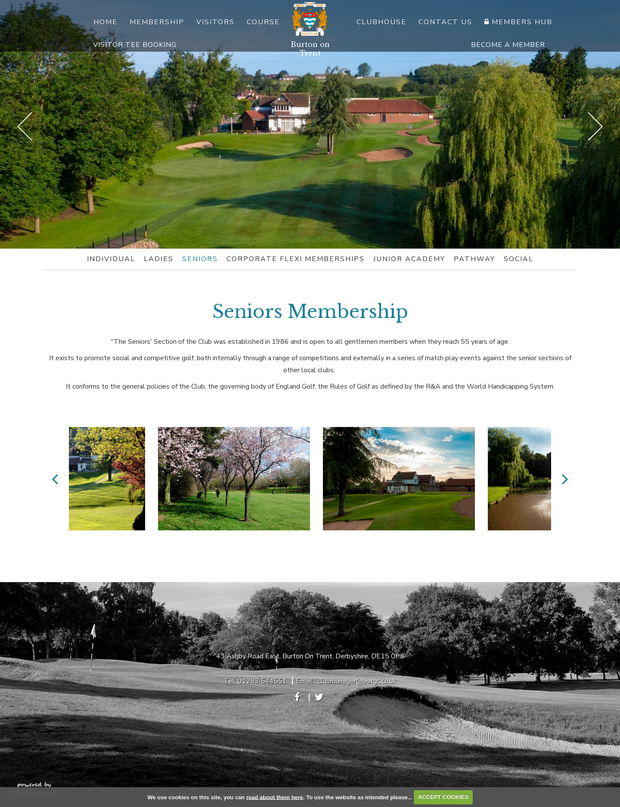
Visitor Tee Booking (135, 45)
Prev (24, 126)
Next (595, 126)
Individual (111, 259)
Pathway (474, 259)
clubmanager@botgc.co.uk (357, 681)
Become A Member (508, 45)
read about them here (274, 797)
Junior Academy (409, 259)
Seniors (200, 259)
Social (518, 259)
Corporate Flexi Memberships (295, 259)
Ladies (159, 259)
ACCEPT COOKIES (443, 797)
